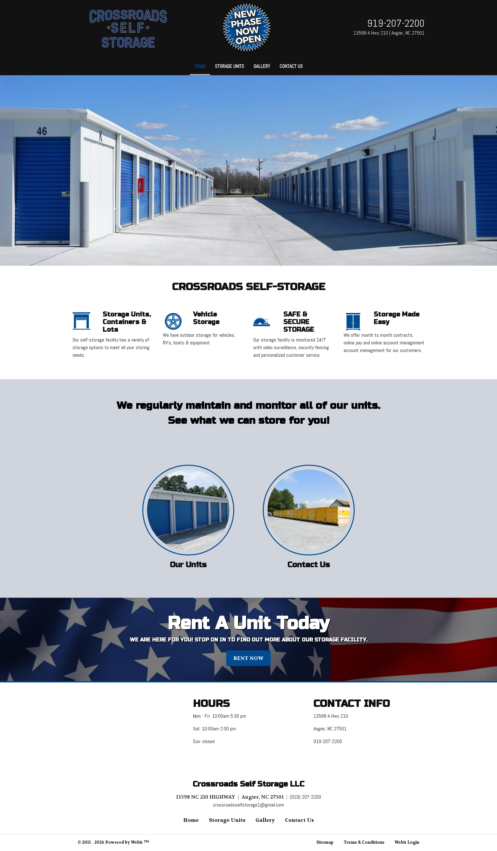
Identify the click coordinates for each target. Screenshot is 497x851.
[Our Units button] (188, 510)
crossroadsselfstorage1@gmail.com (248, 804)
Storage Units (229, 66)
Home (202, 65)
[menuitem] (200, 66)
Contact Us (291, 66)
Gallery (262, 66)
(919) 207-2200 (305, 797)
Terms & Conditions (364, 842)
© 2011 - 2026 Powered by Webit (113, 842)
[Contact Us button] (308, 510)
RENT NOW (248, 658)
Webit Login (407, 842)
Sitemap (324, 842)
